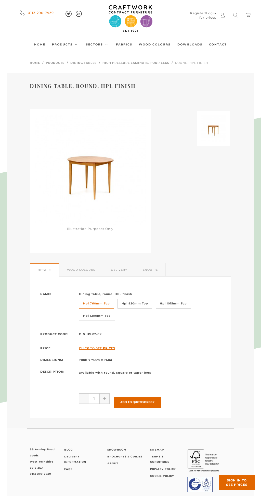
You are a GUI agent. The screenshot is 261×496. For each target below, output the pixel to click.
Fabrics (124, 44)
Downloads (189, 44)
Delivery (119, 269)
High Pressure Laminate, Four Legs (135, 63)
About (112, 459)
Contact (218, 44)
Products (65, 44)
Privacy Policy (163, 465)
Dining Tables (83, 63)
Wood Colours (155, 44)
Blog (68, 445)
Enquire (150, 269)
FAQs (68, 465)
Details (44, 270)
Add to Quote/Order (137, 398)
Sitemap (157, 445)
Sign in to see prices (230, 476)
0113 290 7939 (37, 13)
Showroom (116, 445)
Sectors (97, 44)
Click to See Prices (97, 348)
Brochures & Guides (124, 452)
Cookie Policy (162, 472)
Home (39, 44)
